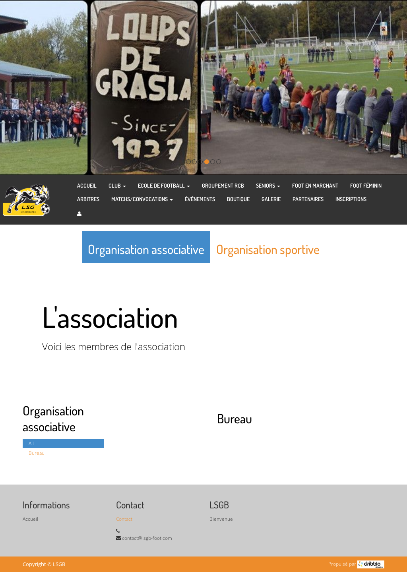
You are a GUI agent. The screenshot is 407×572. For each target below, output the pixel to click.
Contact (124, 519)
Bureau (37, 453)
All (31, 443)
